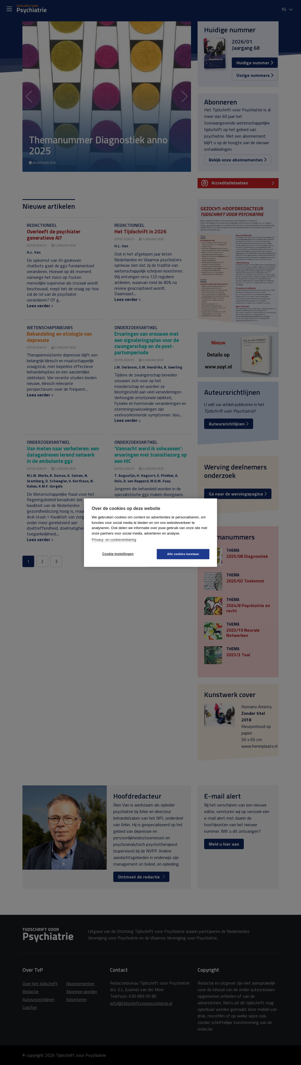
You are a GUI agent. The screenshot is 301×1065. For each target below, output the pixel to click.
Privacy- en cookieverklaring (114, 540)
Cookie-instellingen (118, 554)
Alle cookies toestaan (183, 554)
